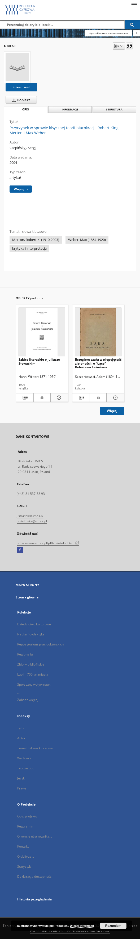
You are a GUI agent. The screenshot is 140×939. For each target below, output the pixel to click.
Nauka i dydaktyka (31, 634)
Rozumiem (113, 926)
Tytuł (21, 728)
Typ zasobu (25, 768)
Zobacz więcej (27, 700)
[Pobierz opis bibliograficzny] (24, 397)
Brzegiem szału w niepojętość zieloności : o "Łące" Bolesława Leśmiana (98, 363)
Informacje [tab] (70, 109)
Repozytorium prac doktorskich (40, 644)
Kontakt (23, 846)
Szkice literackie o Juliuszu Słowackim (39, 361)
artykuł (15, 177)
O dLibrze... (25, 856)
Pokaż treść (21, 87)
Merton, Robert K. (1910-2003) (35, 240)
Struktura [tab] (114, 109)
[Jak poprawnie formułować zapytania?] (136, 33)
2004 (13, 162)
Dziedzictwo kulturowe (34, 624)
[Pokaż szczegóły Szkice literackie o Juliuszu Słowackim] (58, 397)
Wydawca (24, 758)
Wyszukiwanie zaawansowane (108, 33)
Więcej (112, 410)
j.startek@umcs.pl (30, 516)
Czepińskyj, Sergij (23, 148)
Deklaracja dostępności (34, 876)
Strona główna (27, 597)
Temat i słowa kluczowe (35, 748)
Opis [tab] (25, 109)
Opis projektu (27, 816)
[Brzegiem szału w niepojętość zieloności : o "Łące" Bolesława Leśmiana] (98, 332)
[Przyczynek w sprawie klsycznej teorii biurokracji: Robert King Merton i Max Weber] (17, 67)
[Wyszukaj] (132, 24)
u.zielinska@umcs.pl (32, 521)
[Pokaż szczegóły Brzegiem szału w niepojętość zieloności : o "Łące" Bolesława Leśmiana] (114, 397)
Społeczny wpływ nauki (34, 684)
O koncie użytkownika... (34, 836)
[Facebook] (20, 550)
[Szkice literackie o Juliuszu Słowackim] (42, 332)
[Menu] (134, 4)
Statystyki (24, 866)
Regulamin (25, 826)
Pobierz (20, 100)
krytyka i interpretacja (29, 248)
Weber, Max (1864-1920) (87, 240)
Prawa (22, 788)
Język (21, 778)
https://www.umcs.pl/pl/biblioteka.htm (48, 543)
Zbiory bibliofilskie (30, 664)
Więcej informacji (82, 925)
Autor (21, 738)
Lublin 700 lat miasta (33, 674)
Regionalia (25, 654)
